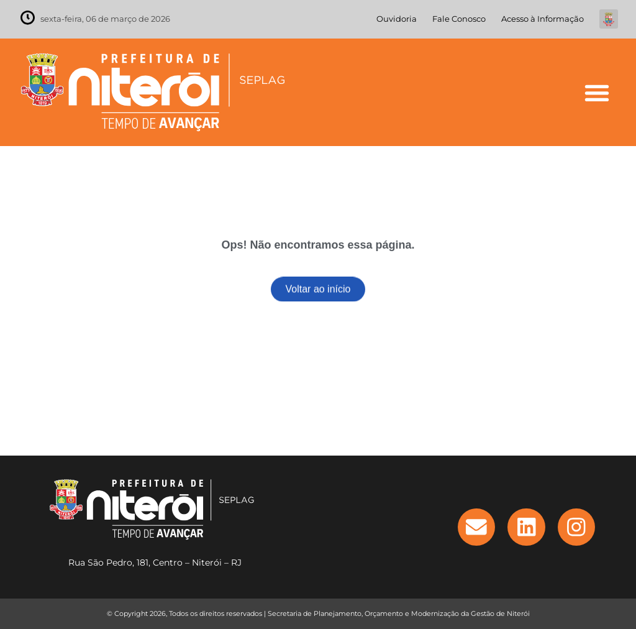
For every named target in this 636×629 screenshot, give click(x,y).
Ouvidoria (396, 19)
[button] (596, 92)
